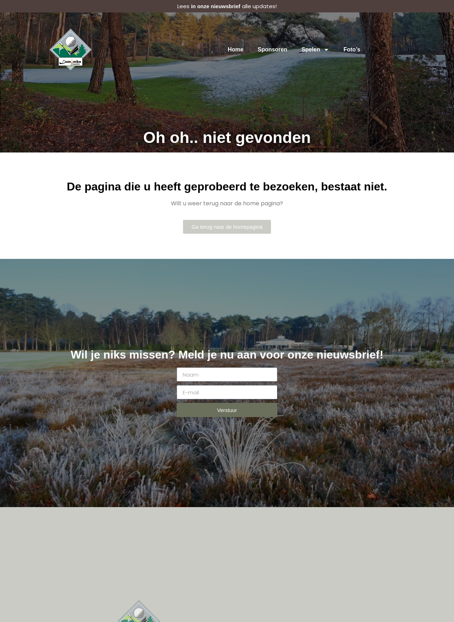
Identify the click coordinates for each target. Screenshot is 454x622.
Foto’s (352, 49)
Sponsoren (273, 49)
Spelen (315, 49)
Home (235, 49)
